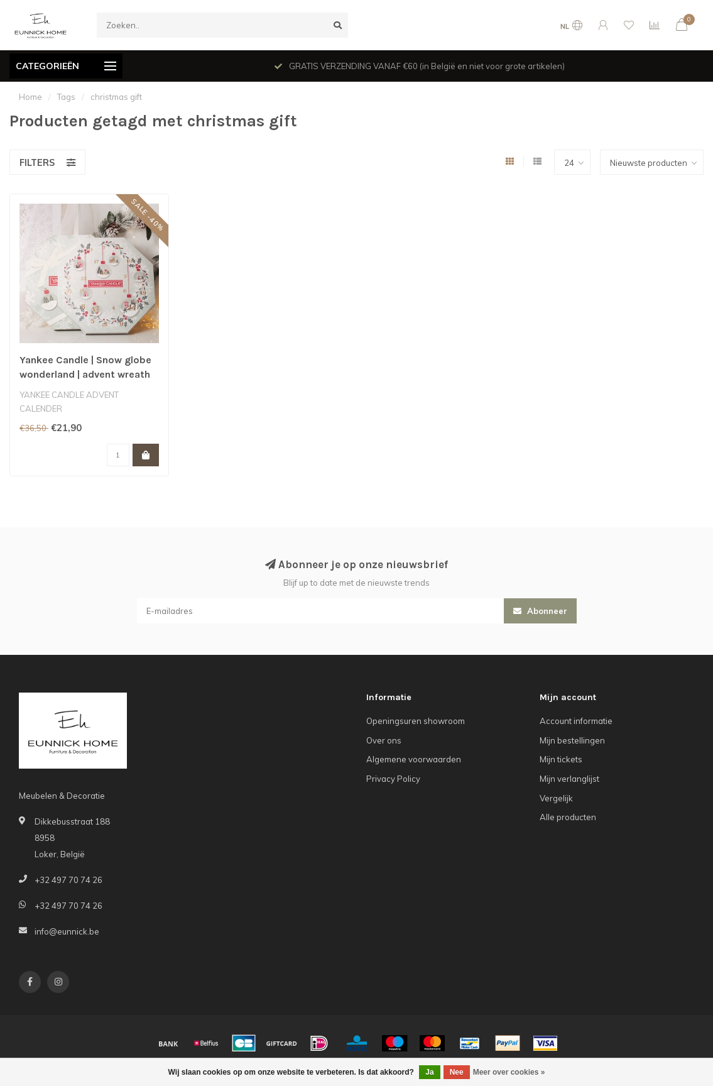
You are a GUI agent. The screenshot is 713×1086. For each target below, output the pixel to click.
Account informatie (576, 721)
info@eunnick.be (67, 931)
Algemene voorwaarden (413, 759)
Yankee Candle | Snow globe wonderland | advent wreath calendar (85, 374)
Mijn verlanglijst (569, 779)
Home (30, 97)
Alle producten (568, 817)
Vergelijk (556, 798)
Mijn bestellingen (572, 740)
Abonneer (540, 611)
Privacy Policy (393, 779)
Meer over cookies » (509, 1072)
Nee (457, 1072)
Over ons (383, 740)
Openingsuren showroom (415, 721)
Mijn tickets (561, 759)
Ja (429, 1072)
